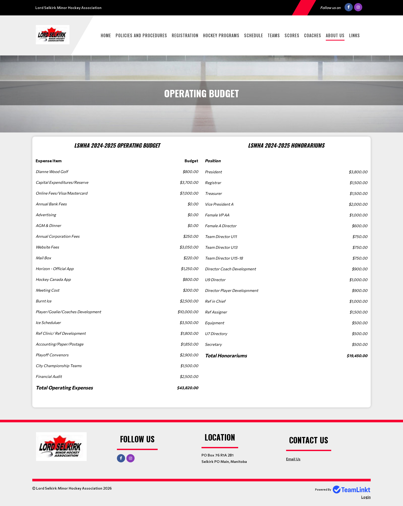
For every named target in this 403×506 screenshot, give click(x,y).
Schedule (253, 35)
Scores (292, 35)
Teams (274, 35)
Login (366, 497)
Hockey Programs (221, 35)
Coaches (312, 35)
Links (354, 35)
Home (106, 35)
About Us (335, 35)
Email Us (293, 459)
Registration (185, 35)
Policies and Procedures (141, 35)
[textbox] (116, 272)
